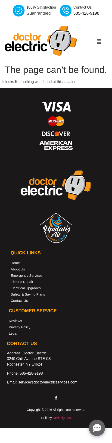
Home (15, 263)
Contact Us (19, 301)
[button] (99, 41)
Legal (13, 333)
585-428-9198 (31, 373)
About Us (18, 269)
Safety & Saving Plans (28, 294)
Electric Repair (22, 282)
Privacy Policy (19, 327)
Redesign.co (62, 418)
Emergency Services (27, 275)
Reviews (15, 321)
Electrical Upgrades (26, 288)
